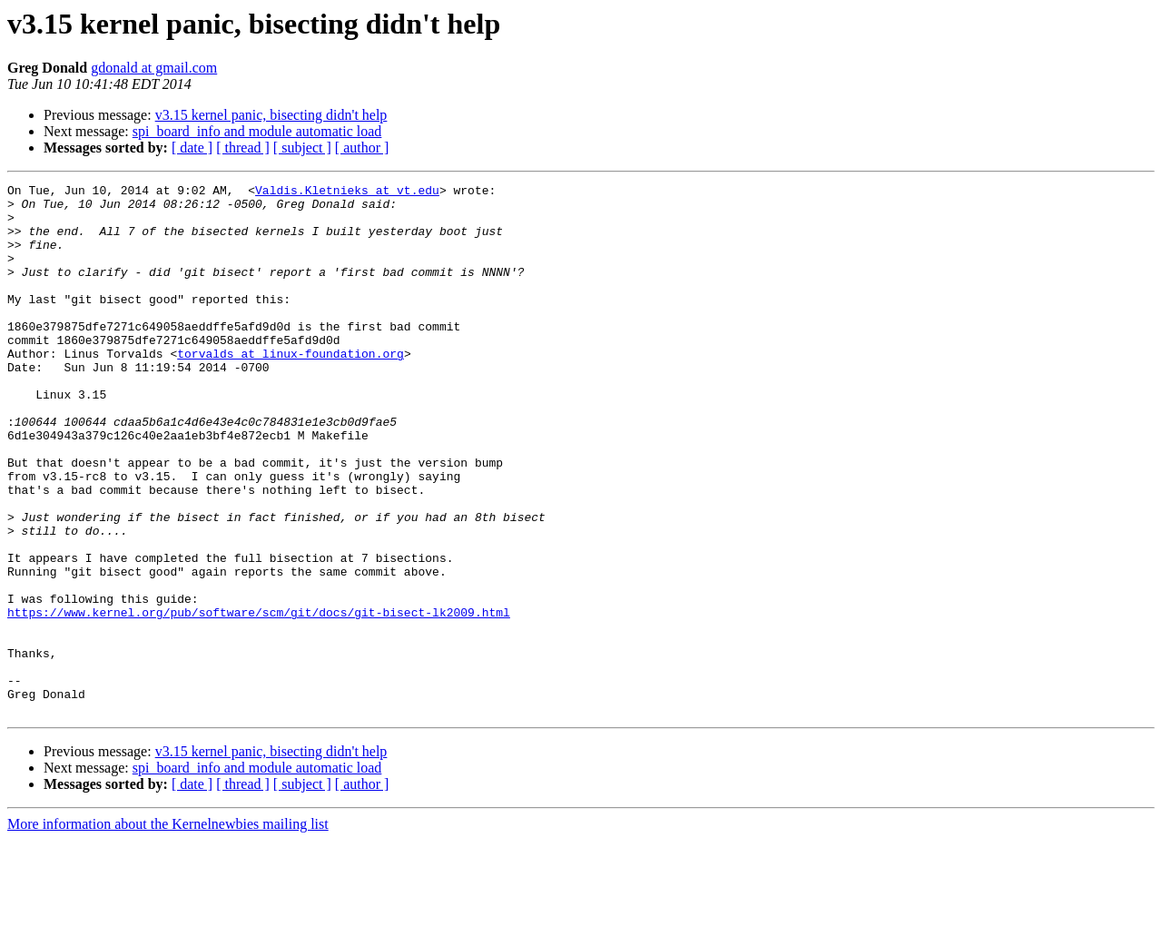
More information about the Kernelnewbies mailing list (168, 930)
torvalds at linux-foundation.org (290, 388)
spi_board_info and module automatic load (257, 131)
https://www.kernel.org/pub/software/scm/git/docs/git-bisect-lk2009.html (258, 699)
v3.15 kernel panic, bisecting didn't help (271, 115)
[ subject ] (302, 147)
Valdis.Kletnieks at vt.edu (347, 192)
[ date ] (192, 147)
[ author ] (362, 147)
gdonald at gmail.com (154, 67)
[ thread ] (243, 147)
